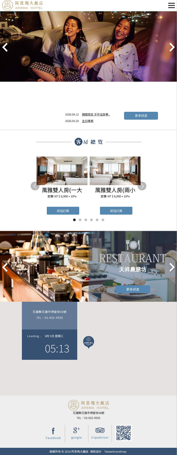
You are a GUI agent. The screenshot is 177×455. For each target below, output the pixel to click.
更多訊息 (141, 117)
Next (172, 47)
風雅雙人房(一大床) (62, 190)
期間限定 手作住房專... (96, 114)
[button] (88, 342)
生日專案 (87, 121)
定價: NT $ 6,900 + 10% (62, 196)
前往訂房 (63, 211)
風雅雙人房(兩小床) (115, 190)
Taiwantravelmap (115, 451)
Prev (5, 47)
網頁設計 (96, 451)
